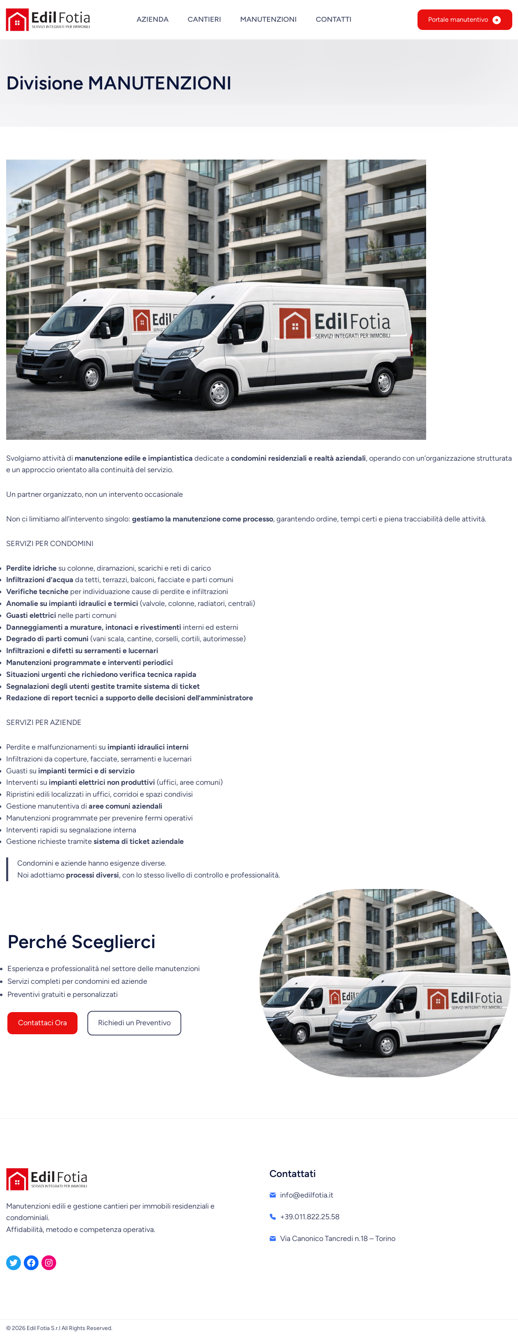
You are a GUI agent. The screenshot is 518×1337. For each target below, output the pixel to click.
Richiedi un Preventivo (134, 1022)
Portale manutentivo (458, 19)
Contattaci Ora (42, 1022)
